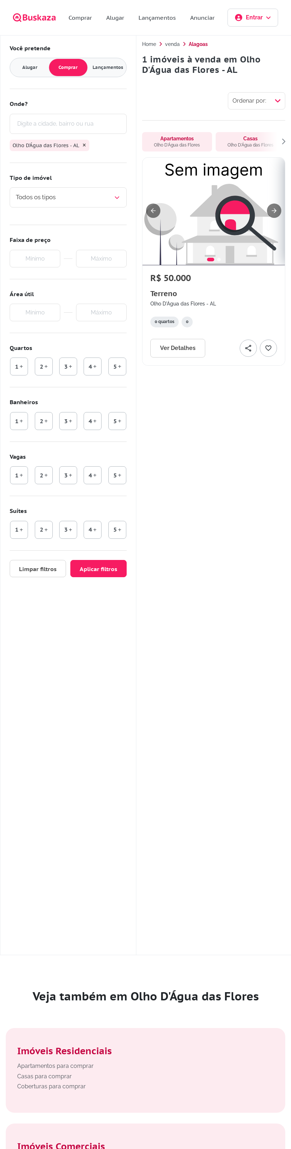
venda (172, 44)
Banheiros (24, 402)
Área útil (22, 294)
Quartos (21, 348)
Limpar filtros (38, 569)
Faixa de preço (30, 240)
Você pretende (30, 48)
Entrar (253, 17)
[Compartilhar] (248, 348)
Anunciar (202, 17)
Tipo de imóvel (31, 177)
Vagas (18, 456)
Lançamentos (157, 17)
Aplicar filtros (98, 569)
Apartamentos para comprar (55, 1065)
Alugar (115, 17)
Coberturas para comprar (51, 1086)
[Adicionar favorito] (268, 348)
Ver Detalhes (178, 348)
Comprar (80, 17)
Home (149, 44)
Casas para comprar (44, 1076)
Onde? (19, 104)
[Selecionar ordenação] (256, 100)
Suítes (18, 511)
